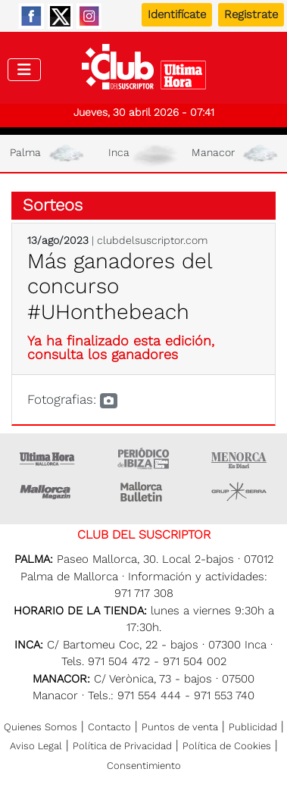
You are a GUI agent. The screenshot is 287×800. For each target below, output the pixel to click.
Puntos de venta (180, 727)
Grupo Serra (239, 492)
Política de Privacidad (122, 746)
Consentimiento (144, 765)
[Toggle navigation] (24, 69)
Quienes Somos (40, 727)
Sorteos (53, 204)
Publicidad (253, 727)
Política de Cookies (226, 746)
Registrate (251, 14)
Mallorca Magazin (48, 492)
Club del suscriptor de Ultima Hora (143, 70)
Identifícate (177, 14)
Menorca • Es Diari (239, 458)
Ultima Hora (48, 458)
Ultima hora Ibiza (143, 458)
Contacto (109, 727)
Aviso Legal (36, 746)
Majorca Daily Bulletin (143, 492)
